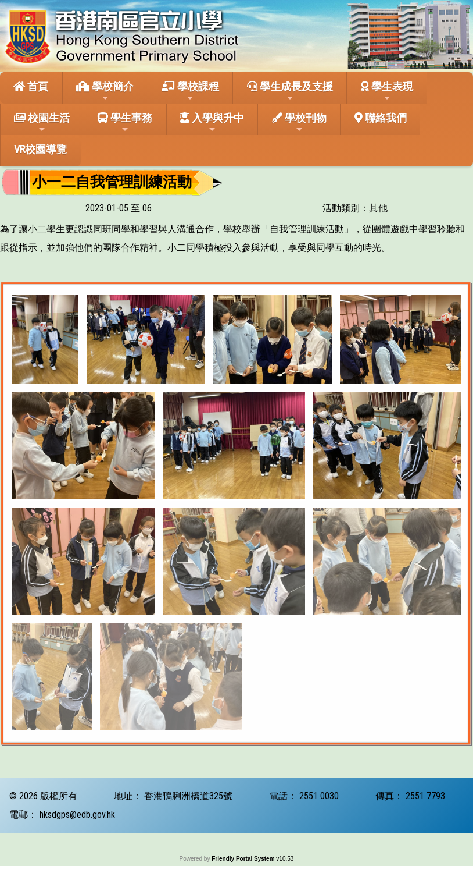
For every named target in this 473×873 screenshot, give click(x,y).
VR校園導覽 (40, 149)
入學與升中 (212, 123)
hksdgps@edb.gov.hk (77, 814)
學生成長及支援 (290, 91)
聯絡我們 (380, 118)
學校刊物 (299, 123)
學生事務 (125, 123)
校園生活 (42, 123)
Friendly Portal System (244, 859)
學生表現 (387, 91)
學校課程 (190, 91)
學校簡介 (105, 91)
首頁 (30, 86)
